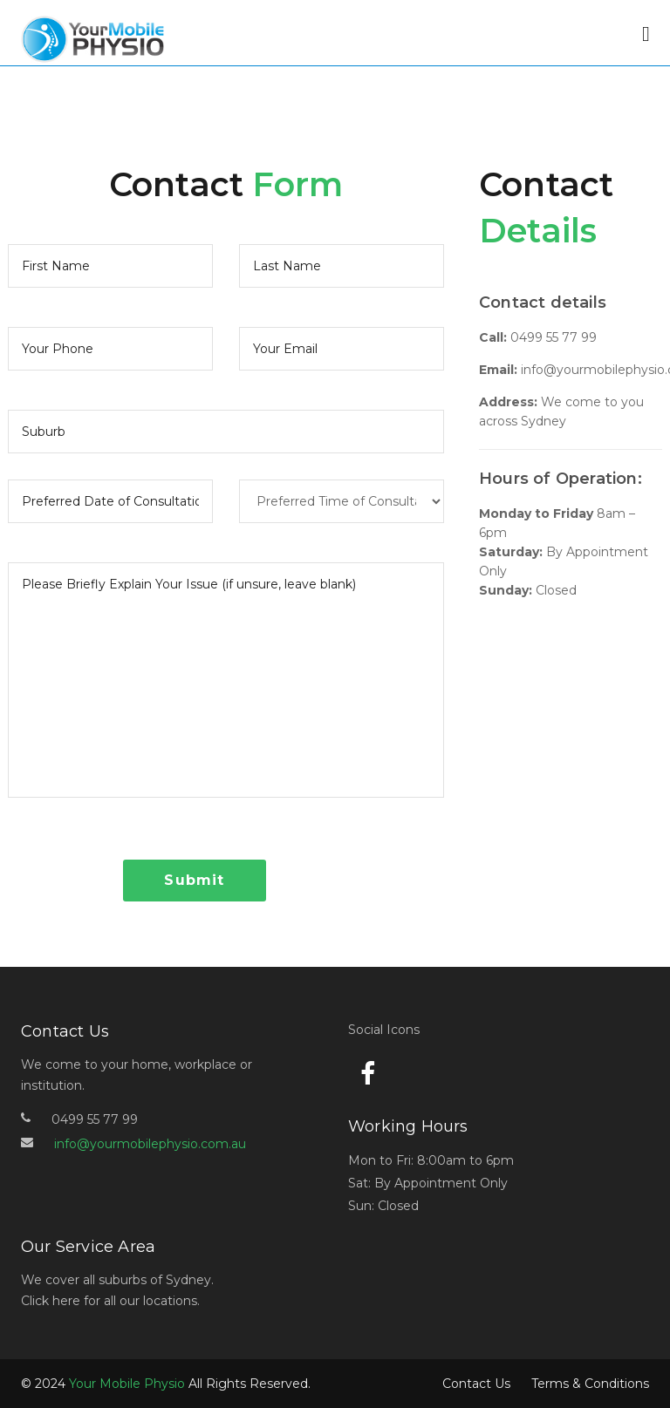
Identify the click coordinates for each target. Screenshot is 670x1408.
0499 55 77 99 (553, 337)
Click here (50, 1301)
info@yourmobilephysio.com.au (150, 1144)
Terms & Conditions (590, 1383)
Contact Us (476, 1383)
